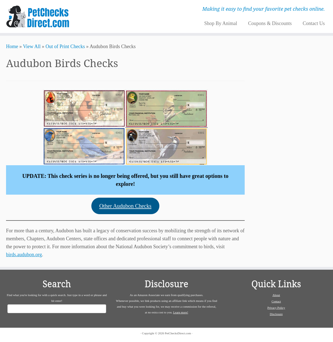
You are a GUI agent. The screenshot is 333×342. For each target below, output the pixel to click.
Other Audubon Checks (125, 206)
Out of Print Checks (65, 46)
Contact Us (314, 23)
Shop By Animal (220, 23)
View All (32, 46)
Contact (276, 301)
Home (12, 46)
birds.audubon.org (24, 254)
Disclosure (276, 314)
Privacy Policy (276, 307)
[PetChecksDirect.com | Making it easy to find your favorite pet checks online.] (38, 16)
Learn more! (180, 312)
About (276, 295)
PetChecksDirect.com (178, 333)
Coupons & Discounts (270, 23)
